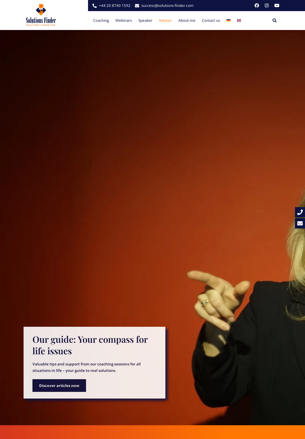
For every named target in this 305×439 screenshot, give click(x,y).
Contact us (211, 20)
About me (186, 20)
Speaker (145, 20)
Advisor (165, 20)
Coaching (101, 20)
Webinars (123, 20)
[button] (274, 20)
